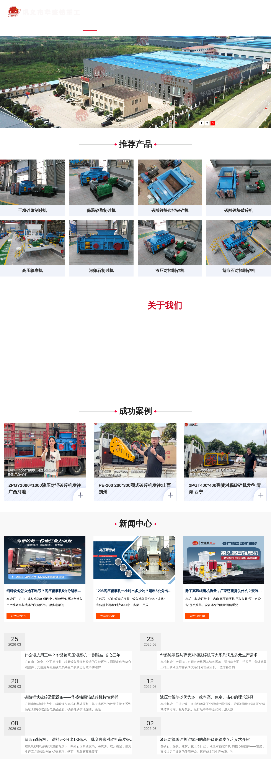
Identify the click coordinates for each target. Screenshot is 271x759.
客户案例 (183, 25)
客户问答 (207, 25)
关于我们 (113, 25)
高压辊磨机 (32, 271)
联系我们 (254, 25)
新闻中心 (160, 25)
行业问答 (230, 25)
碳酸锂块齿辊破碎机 (169, 210)
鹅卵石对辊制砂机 (238, 271)
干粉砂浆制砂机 (32, 210)
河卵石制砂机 (101, 271)
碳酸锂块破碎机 (239, 210)
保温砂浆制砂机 (101, 210)
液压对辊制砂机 (170, 271)
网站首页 (90, 25)
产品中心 (136, 25)
